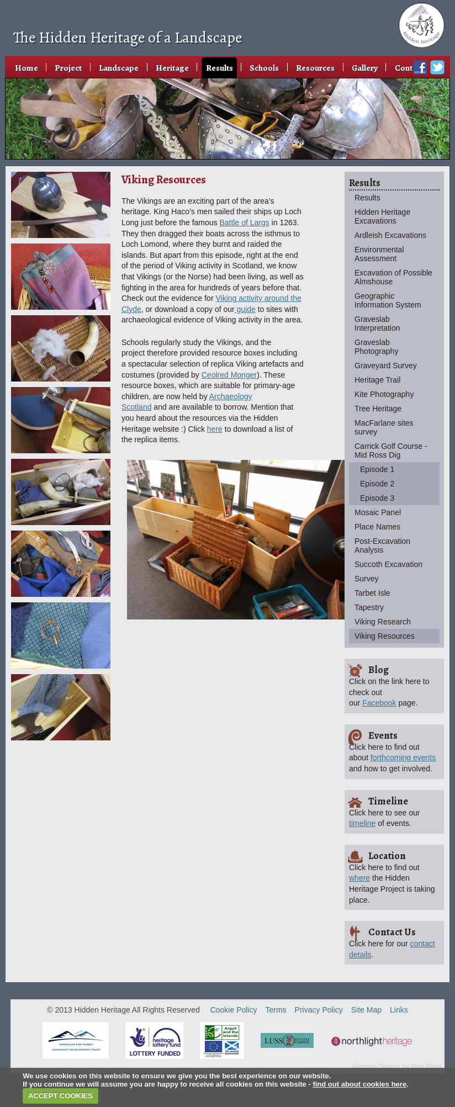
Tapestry (369, 607)
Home (26, 67)
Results (219, 67)
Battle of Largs (244, 222)
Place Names (377, 526)
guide (245, 309)
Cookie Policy (233, 1009)
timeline (362, 823)
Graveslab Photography (376, 347)
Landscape (119, 67)
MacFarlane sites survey (384, 427)
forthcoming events (403, 757)
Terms (275, 1009)
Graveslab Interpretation (377, 323)
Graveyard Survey (386, 365)
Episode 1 (377, 469)
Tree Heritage (378, 408)
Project (68, 67)
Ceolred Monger (229, 374)
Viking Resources (385, 636)
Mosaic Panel (378, 512)
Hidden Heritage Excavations (382, 216)
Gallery (365, 67)
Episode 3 (377, 498)
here (215, 429)
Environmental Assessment (379, 254)
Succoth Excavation (388, 564)
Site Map (366, 1009)
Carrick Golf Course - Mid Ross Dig (391, 450)
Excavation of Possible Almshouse (393, 277)
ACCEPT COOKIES (60, 1096)
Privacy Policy (319, 1009)
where (359, 877)
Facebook (379, 702)
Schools (264, 67)
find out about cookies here (359, 1084)
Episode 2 (377, 483)
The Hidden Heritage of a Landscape (127, 37)
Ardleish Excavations (390, 235)
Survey (367, 578)
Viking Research (383, 621)
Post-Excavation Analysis (382, 545)
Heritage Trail (377, 379)
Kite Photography (384, 394)
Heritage (172, 67)
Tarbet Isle (372, 593)
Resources (315, 67)
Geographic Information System (388, 300)
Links (399, 1009)
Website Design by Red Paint (396, 1067)
